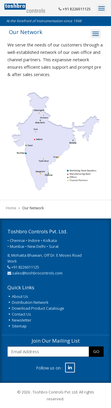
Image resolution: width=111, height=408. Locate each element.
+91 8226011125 (75, 9)
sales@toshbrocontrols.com (37, 273)
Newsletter (21, 320)
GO (96, 351)
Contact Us (21, 314)
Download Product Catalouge (38, 308)
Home (11, 208)
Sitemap (19, 326)
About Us (20, 296)
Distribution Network (30, 302)
